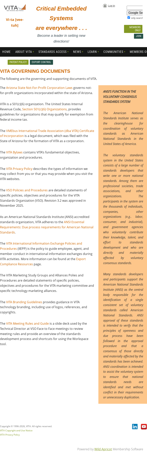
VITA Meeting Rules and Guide (27, 323)
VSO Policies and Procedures (27, 190)
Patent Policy (18, 62)
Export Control (41, 62)
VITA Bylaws (14, 152)
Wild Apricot (103, 449)
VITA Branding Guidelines (24, 302)
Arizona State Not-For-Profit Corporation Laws (39, 88)
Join (138, 36)
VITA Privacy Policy (19, 169)
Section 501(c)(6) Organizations (44, 109)
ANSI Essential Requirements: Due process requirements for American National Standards (46, 227)
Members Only (134, 29)
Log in (111, 5)
